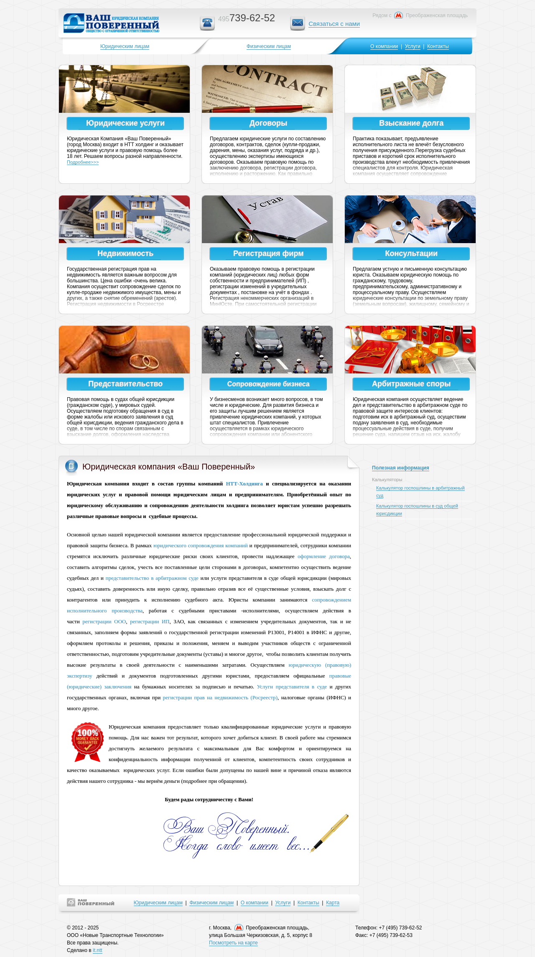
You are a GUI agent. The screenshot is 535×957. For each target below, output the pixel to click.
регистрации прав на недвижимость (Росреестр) (220, 697)
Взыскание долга (411, 123)
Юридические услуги (125, 123)
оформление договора (324, 556)
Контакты (438, 46)
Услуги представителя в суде (292, 686)
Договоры (268, 123)
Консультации (411, 253)
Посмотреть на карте (233, 943)
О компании (384, 46)
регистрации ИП (150, 621)
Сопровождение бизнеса (268, 384)
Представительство (125, 384)
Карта (332, 903)
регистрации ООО (104, 621)
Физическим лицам (269, 46)
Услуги (412, 46)
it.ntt (97, 950)
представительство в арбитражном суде (152, 578)
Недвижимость (125, 253)
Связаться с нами (334, 23)
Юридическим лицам (124, 46)
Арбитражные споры (411, 384)
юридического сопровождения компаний (200, 545)
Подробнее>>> (83, 162)
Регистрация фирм (268, 253)
